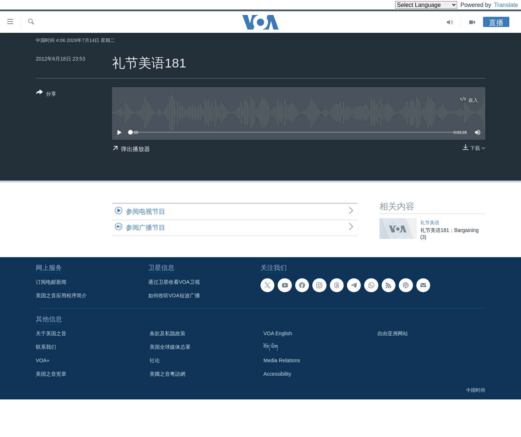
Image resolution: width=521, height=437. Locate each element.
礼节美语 (429, 222)
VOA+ (43, 360)
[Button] (46, 94)
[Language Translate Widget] (414, 5)
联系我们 (46, 347)
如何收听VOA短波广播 (174, 295)
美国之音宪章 (51, 374)
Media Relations (281, 360)
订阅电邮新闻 (51, 282)
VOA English (277, 333)
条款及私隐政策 (167, 333)
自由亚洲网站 (392, 333)
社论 (155, 360)
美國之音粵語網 (167, 374)
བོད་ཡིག (270, 347)
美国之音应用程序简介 (61, 295)
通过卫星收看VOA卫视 (174, 282)
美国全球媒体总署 (170, 347)
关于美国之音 (51, 333)
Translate (499, 5)
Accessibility (277, 374)
